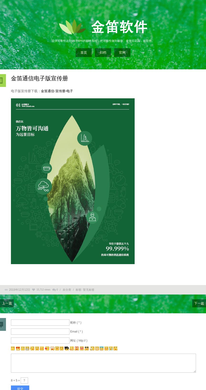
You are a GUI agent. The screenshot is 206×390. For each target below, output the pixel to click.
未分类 (67, 289)
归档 (103, 52)
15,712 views (43, 289)
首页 (83, 52)
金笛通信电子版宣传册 (39, 78)
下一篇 (199, 303)
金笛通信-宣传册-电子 (57, 91)
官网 (122, 52)
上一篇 (7, 303)
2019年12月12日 (19, 289)
